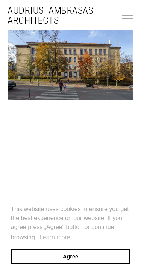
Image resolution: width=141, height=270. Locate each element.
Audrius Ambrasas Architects (50, 15)
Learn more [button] (54, 237)
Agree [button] (70, 257)
